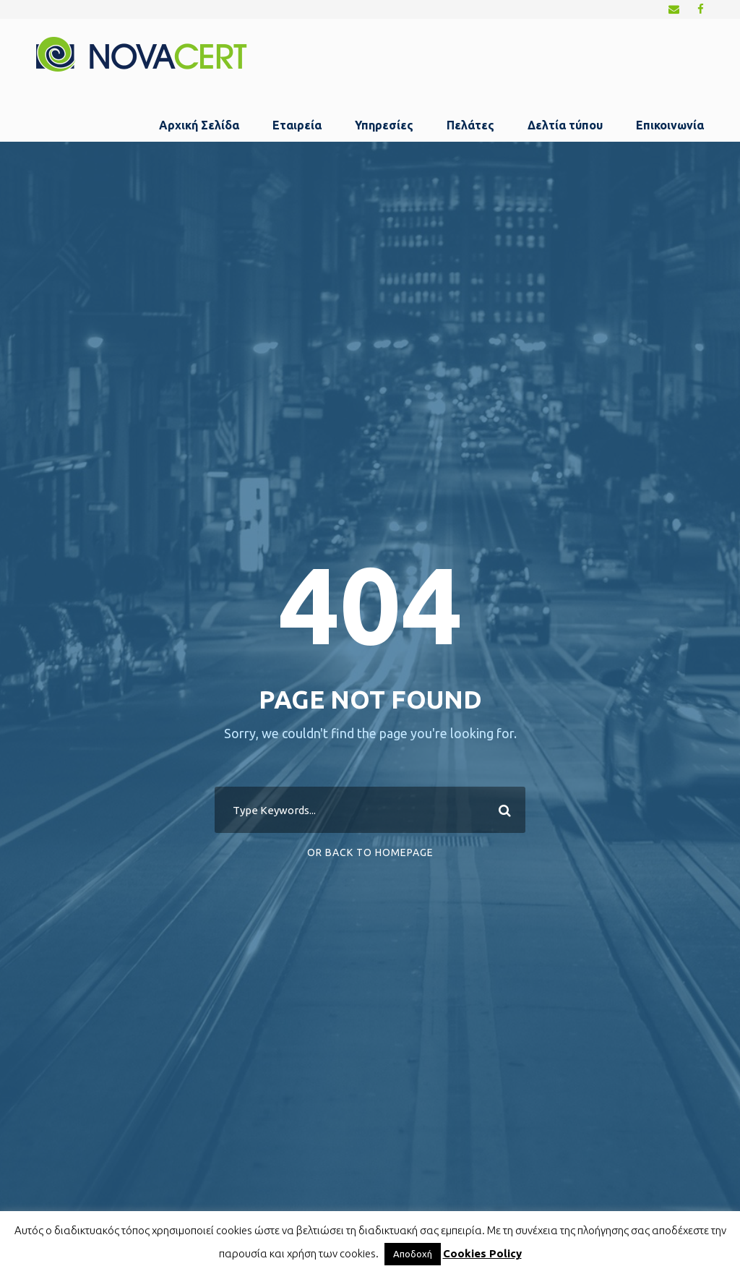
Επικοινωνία (670, 125)
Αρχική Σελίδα (199, 125)
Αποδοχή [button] (412, 1254)
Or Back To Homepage (370, 852)
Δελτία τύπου (565, 125)
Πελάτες (470, 125)
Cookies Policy (482, 1253)
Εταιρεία (297, 125)
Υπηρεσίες (384, 125)
